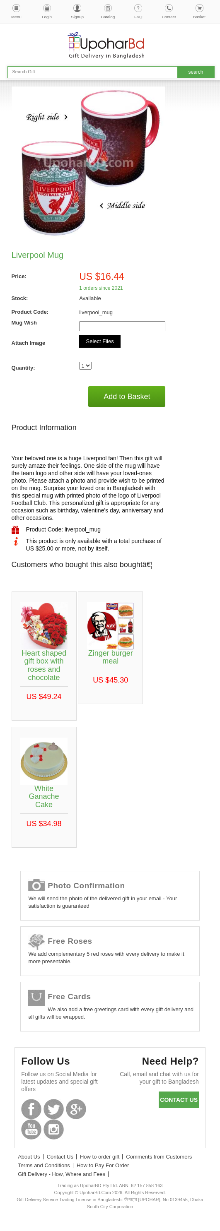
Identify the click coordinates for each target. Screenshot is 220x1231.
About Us (29, 1157)
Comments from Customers (159, 1157)
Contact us (179, 1099)
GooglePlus (76, 1109)
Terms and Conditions (44, 1165)
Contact (169, 16)
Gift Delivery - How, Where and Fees (61, 1174)
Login (47, 16)
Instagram (54, 1129)
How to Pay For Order (103, 1165)
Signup (77, 16)
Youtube (31, 1129)
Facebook (31, 1109)
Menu (16, 16)
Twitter (54, 1109)
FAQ (138, 16)
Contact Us (60, 1157)
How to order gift (99, 1157)
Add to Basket (127, 396)
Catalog (108, 16)
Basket (199, 16)
